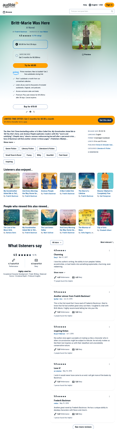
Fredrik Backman (12, 196)
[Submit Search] (112, 11)
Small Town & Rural (13, 155)
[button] (27, 112)
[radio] (30, 44)
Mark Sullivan (48, 233)
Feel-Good (63, 155)
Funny (29, 155)
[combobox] (91, 11)
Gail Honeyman (105, 196)
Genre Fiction (11, 149)
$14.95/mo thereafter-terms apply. (29, 120)
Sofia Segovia (86, 233)
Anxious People (47, 191)
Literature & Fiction (46, 149)
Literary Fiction (28, 149)
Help (85, 5)
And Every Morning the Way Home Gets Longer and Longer (30, 193)
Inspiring (9, 162)
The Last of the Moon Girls (9, 228)
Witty (39, 155)
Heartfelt (50, 155)
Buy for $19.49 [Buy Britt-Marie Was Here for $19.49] (30, 106)
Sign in (109, 5)
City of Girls (101, 227)
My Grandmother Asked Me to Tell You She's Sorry (10, 193)
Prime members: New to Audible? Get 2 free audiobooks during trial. (34, 73)
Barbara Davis (11, 233)
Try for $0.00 (30, 65)
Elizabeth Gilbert (105, 230)
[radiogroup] (30, 50)
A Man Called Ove (67, 191)
